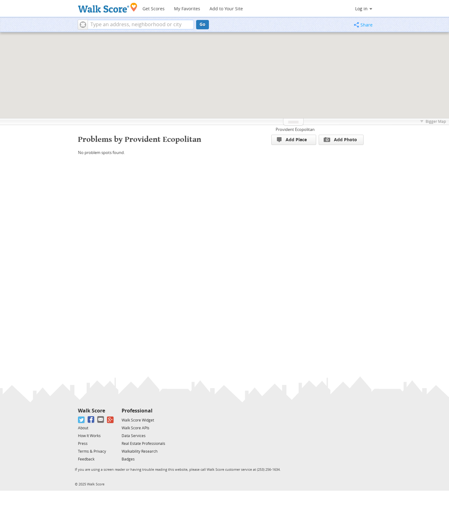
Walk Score (91, 411)
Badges (128, 459)
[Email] (100, 419)
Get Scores (153, 9)
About (83, 428)
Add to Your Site (226, 9)
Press (83, 443)
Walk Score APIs (135, 428)
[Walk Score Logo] (108, 7)
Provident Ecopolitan (295, 129)
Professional (137, 411)
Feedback (86, 459)
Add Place (292, 139)
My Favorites (187, 9)
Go (202, 24)
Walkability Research (139, 451)
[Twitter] (81, 419)
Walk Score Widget (138, 420)
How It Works (89, 436)
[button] (83, 25)
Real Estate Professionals (143, 443)
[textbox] (141, 25)
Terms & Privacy (92, 451)
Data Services (134, 436)
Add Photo (340, 139)
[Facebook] (91, 419)
